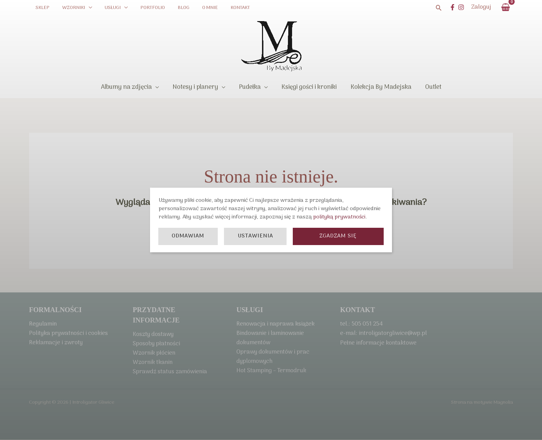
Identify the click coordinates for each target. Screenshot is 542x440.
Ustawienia (255, 236)
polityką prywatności (339, 217)
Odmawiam (188, 236)
